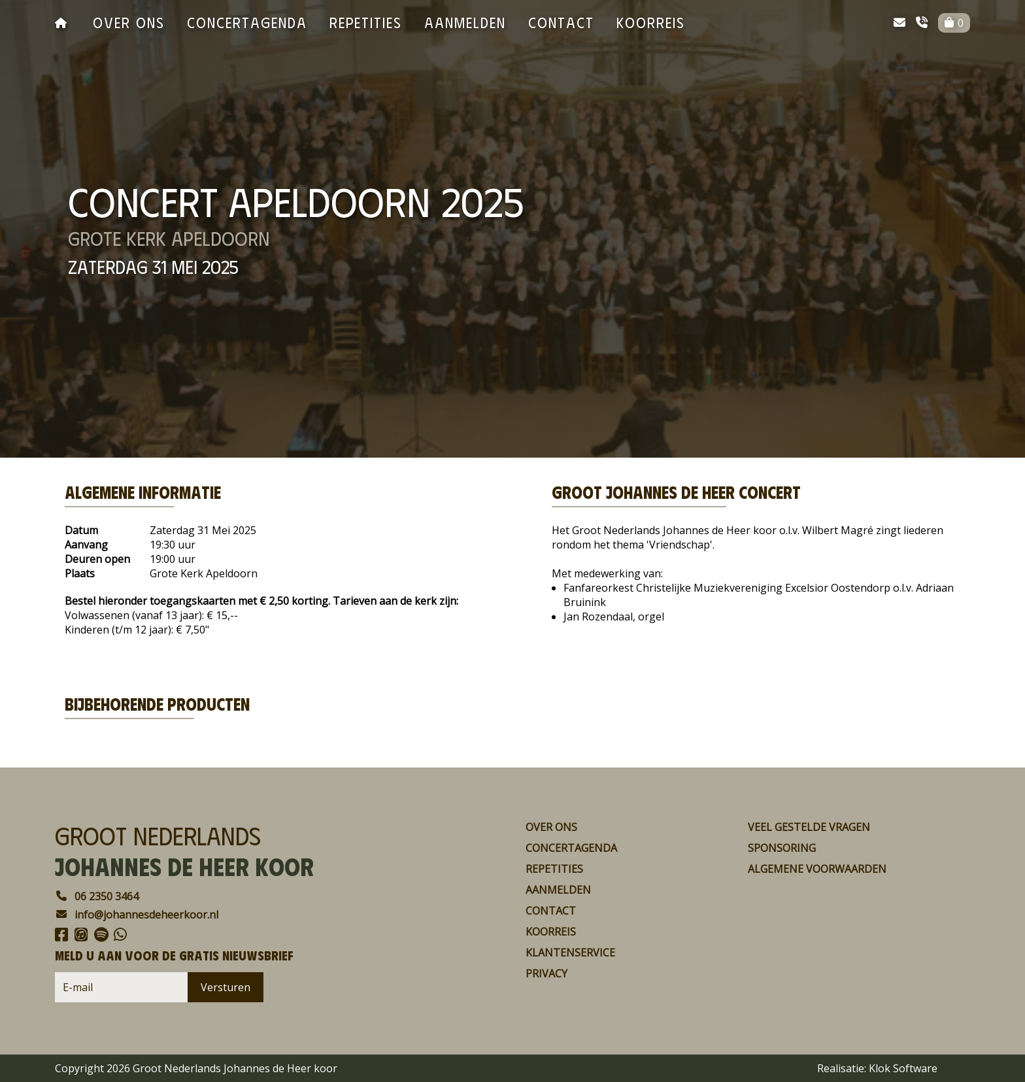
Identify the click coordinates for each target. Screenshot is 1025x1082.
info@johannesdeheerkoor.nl (136, 914)
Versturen (225, 987)
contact (561, 22)
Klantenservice (570, 952)
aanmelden (465, 22)
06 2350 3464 (97, 896)
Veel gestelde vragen (809, 827)
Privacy (546, 973)
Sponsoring (782, 848)
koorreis (650, 22)
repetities (365, 22)
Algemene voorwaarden (817, 869)
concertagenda (247, 22)
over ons (129, 22)
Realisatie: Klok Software (877, 1068)
